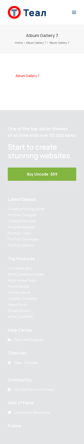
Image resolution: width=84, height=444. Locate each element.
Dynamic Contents (22, 298)
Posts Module (19, 286)
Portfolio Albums (21, 245)
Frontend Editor (20, 268)
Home (19, 43)
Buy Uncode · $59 (42, 174)
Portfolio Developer (23, 239)
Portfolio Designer (22, 215)
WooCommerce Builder (26, 274)
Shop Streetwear (21, 227)
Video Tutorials (26, 362)
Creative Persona (22, 221)
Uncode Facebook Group (34, 389)
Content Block (19, 292)
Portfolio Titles (19, 233)
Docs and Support (28, 339)
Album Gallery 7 (36, 43)
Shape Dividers (20, 310)
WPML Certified (20, 316)
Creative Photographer (26, 209)
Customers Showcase (32, 412)
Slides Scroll (17, 304)
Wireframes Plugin (22, 280)
